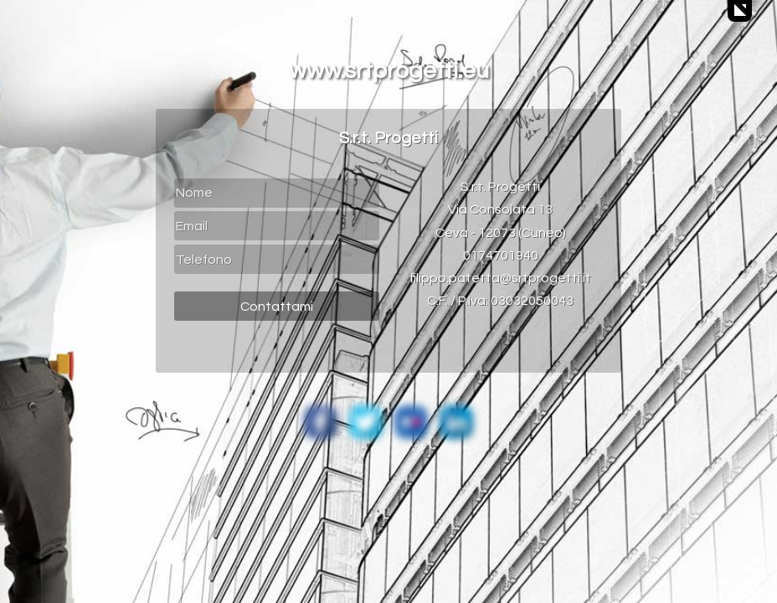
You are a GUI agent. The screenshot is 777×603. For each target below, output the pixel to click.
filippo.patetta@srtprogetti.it (500, 278)
